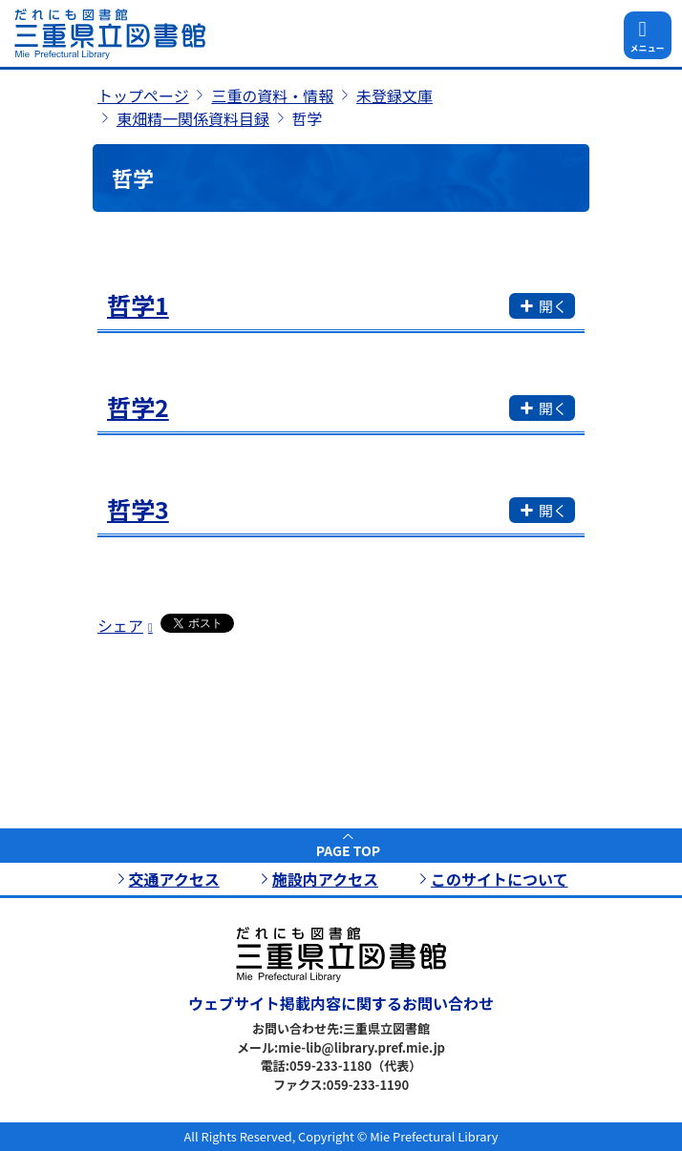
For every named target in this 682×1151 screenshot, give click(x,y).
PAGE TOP (348, 850)
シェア (120, 625)
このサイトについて (499, 879)
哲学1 (138, 304)
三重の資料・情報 (272, 95)
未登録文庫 (394, 95)
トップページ (143, 95)
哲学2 (138, 406)
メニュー (646, 48)
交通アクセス (174, 879)
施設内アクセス (325, 879)
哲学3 (138, 509)
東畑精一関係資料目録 (193, 118)
